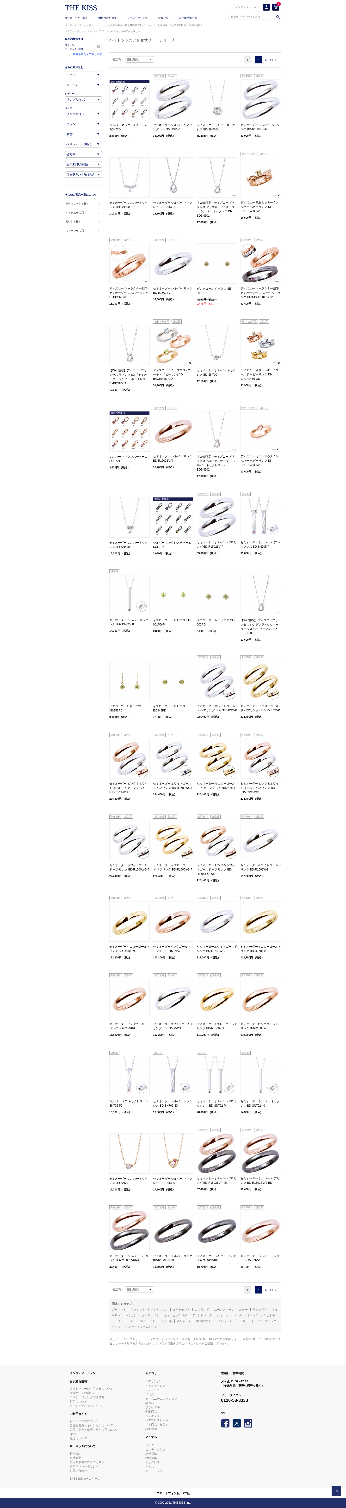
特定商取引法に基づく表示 (87, 1462)
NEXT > (270, 60)
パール (237, 1315)
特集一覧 (163, 17)
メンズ (149, 1394)
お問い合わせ (78, 1470)
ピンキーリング (155, 1449)
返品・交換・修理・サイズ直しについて (96, 1429)
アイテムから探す (75, 212)
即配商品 (151, 1411)
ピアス (149, 1466)
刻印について (78, 1401)
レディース (152, 1390)
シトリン (131, 1315)
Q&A (73, 1434)
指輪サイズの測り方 (83, 1393)
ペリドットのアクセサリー (125, 31)
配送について (78, 1438)
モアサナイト (245, 1321)
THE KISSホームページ (85, 1478)
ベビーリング (154, 1471)
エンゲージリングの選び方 (87, 1397)
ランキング (152, 1416)
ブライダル (152, 1407)
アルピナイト (146, 1321)
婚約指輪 (151, 1458)
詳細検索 (151, 1429)
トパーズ (206, 1315)
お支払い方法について (84, 1421)
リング (149, 1445)
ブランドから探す (137, 17)
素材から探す (73, 221)
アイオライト (223, 1321)
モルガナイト (124, 1321)
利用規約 (75, 1453)
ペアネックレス (155, 1385)
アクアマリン (159, 1309)
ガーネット (119, 1309)
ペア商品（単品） (156, 1424)
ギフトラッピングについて (87, 1406)
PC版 (186, 1493)
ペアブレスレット (156, 1420)
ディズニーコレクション (161, 1398)
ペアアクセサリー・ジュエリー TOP (84, 31)
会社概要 (75, 1457)
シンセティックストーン (141, 1327)
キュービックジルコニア (180, 1315)
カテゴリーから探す (76, 17)
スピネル (269, 1315)
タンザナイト (150, 1315)
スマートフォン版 (167, 1493)
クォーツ (223, 1315)
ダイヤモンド (181, 1309)
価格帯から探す (107, 17)
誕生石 (149, 1403)
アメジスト (138, 1309)
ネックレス (152, 1462)
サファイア (260, 1309)
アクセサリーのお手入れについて (91, 1388)
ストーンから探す (75, 230)
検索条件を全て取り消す (87, 54)
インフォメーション (247, 7)
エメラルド (202, 1309)
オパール (166, 1321)
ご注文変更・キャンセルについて (91, 1425)
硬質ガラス (184, 1321)
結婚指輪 (151, 1453)
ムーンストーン (224, 1309)
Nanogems (203, 1321)
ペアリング (152, 1381)
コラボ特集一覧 (188, 17)
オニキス (252, 1315)
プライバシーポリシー (84, 1466)
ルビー (243, 1309)
